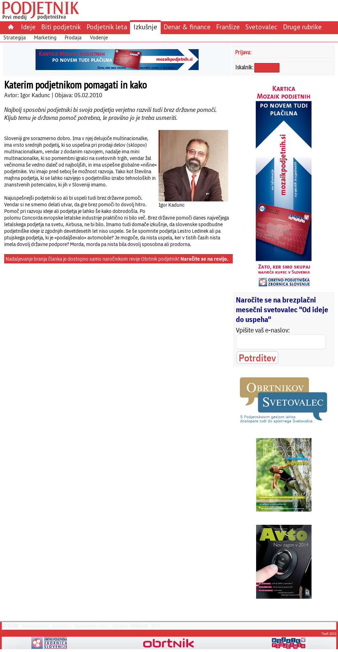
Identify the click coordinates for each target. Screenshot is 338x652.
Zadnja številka (35, 626)
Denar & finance (186, 26)
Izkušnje (145, 26)
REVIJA (10, 626)
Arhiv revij (61, 626)
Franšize (228, 26)
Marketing (45, 37)
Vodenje (99, 37)
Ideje (28, 26)
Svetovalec (261, 26)
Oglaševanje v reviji (91, 626)
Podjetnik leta (106, 26)
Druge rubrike (302, 26)
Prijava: (243, 52)
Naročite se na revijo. (204, 258)
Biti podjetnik (61, 26)
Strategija (14, 37)
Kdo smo (120, 626)
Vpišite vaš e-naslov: (263, 330)
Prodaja (73, 37)
